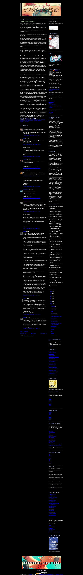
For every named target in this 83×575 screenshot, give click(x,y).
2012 (51, 296)
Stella (24, 138)
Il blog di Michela (52, 501)
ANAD (50, 525)
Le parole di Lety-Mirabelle (54, 357)
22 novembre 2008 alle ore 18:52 (31, 295)
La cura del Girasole (52, 436)
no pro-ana (30, 120)
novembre (53, 306)
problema (35, 120)
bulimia (36, 119)
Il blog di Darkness (52, 515)
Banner (50, 413)
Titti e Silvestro (53, 326)
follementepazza (26, 201)
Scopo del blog (51, 100)
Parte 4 (50, 401)
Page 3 (50, 417)
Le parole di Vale (52, 358)
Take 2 (50, 456)
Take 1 (50, 455)
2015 (51, 291)
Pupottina (25, 159)
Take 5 (50, 460)
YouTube (50, 113)
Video (50, 419)
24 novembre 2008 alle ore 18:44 (31, 328)
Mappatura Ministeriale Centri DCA (55, 445)
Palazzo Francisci (52, 432)
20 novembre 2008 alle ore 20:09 (31, 144)
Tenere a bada (53, 318)
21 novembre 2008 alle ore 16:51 (31, 198)
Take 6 (50, 461)
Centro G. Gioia (51, 441)
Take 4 (50, 459)
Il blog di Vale (51, 510)
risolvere (22, 121)
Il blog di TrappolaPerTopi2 (54, 503)
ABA (49, 433)
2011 (51, 298)
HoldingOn (51, 530)
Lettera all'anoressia (52, 104)
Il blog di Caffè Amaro (53, 504)
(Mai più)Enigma (26, 189)
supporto (27, 121)
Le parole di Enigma (52, 370)
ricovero (40, 120)
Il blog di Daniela (52, 495)
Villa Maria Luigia (52, 440)
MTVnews (50, 107)
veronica (24, 171)
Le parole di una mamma (53, 371)
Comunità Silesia (52, 438)
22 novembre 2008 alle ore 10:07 (31, 228)
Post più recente (23, 333)
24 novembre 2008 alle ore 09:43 (31, 314)
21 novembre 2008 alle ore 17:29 (31, 211)
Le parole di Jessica (52, 352)
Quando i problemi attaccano (56, 316)
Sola (51, 331)
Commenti (51, 29)
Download (52, 345)
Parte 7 (50, 405)
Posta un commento (24, 331)
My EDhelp (51, 528)
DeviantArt (51, 112)
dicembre (53, 304)
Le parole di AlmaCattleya (53, 368)
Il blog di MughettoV (52, 506)
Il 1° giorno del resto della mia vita (55, 105)
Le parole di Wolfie (52, 365)
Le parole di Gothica (52, 374)
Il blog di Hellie (51, 507)
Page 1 (50, 414)
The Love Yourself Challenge (54, 531)
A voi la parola (53, 309)
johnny (24, 127)
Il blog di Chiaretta (52, 494)
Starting (50, 412)
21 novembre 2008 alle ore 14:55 (31, 175)
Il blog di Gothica (52, 512)
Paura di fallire (53, 308)
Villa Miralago (51, 437)
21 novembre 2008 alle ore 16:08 (31, 186)
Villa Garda (51, 442)
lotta (26, 120)
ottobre (52, 333)
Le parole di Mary (52, 355)
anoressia (32, 119)
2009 (51, 301)
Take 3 (50, 458)
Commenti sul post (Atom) (29, 335)
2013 (51, 294)
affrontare (27, 119)
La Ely (24, 298)
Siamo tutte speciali (54, 319)
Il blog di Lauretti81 (52, 513)
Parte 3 (50, 400)
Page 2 (50, 415)
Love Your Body (52, 529)
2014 (51, 293)
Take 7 (50, 463)
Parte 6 (50, 404)
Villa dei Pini (51, 431)
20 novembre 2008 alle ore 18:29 (31, 135)
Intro (49, 454)
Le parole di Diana (52, 364)
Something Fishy (52, 526)
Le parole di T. (51, 354)
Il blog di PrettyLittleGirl (53, 497)
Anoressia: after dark (41, 5)
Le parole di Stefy (52, 373)
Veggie (24, 231)
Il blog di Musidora (52, 500)
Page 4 (50, 418)
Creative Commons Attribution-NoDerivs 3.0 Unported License (51, 574)
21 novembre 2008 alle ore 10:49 (31, 168)
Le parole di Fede (52, 361)
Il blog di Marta (51, 509)
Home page (33, 333)
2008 (51, 303)
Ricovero (50, 103)
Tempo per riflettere (54, 314)
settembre (53, 335)
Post (50, 27)
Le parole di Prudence (53, 367)
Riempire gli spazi (54, 321)
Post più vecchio (44, 333)
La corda (52, 329)
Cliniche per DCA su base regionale (55, 443)
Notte (52, 311)
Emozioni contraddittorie (55, 327)
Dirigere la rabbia (54, 313)
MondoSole (51, 435)
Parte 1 (50, 397)
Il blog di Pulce (51, 498)
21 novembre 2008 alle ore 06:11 (31, 156)
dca (39, 119)
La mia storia (51, 102)
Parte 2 (50, 399)
